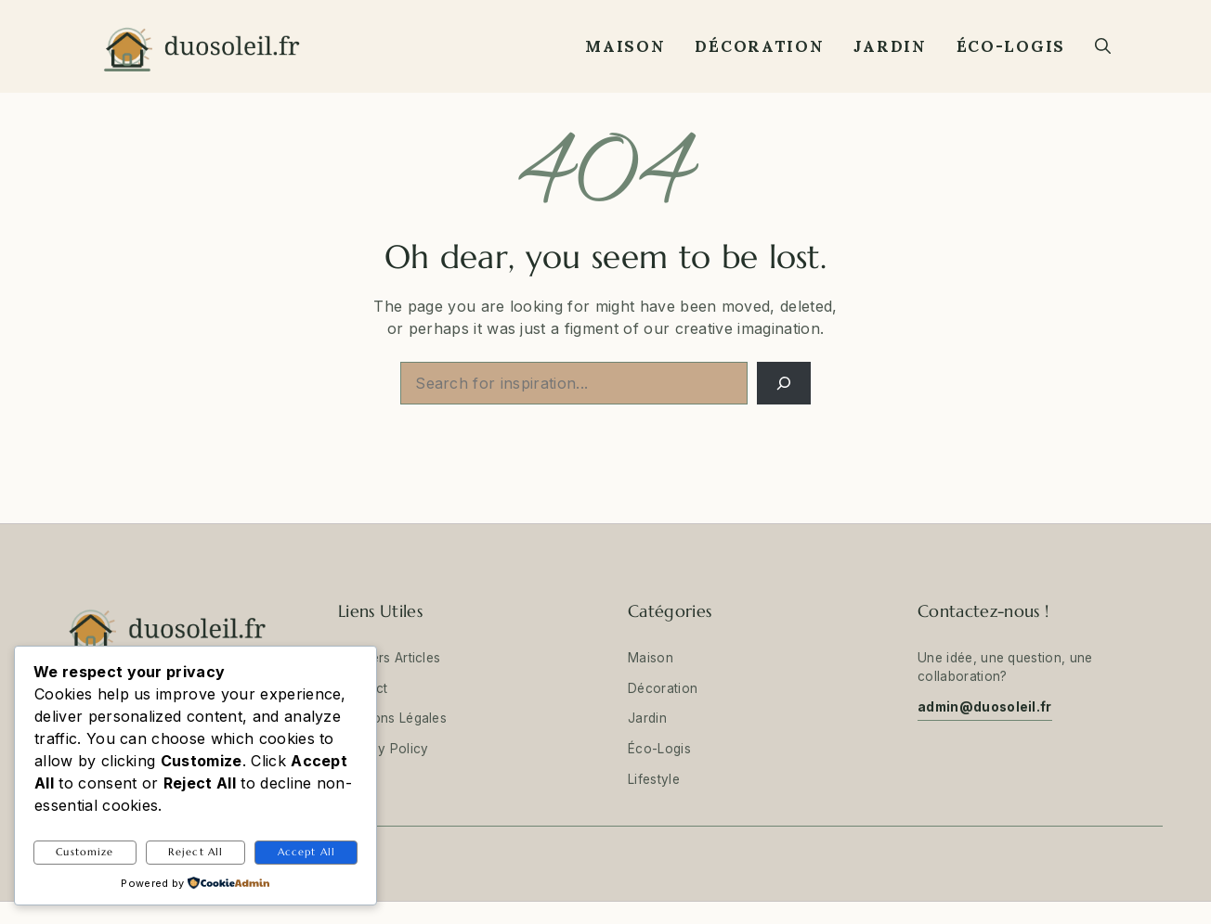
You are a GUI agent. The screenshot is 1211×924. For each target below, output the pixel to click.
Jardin (889, 46)
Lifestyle (654, 779)
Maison (625, 46)
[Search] (784, 383)
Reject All (195, 851)
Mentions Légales (392, 718)
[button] (1103, 46)
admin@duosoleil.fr (985, 706)
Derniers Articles (389, 657)
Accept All (306, 851)
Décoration (759, 46)
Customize (84, 851)
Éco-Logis (1011, 46)
